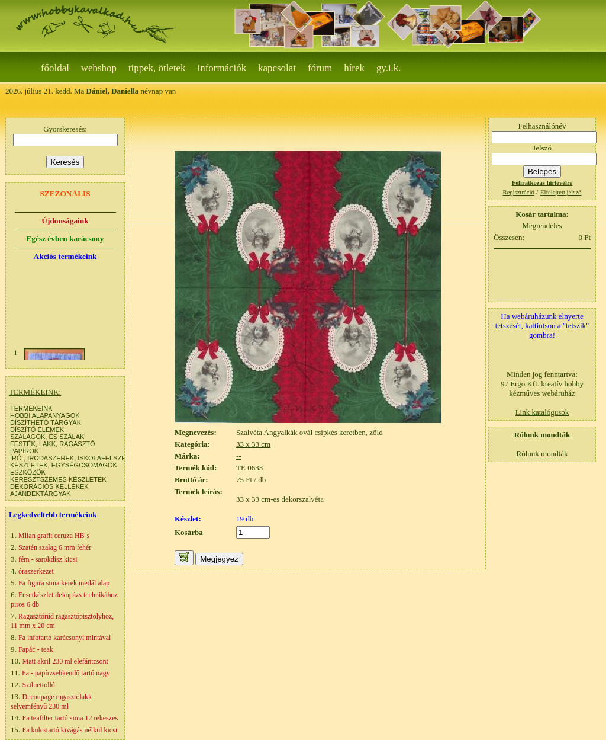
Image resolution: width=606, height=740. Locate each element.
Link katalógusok (542, 412)
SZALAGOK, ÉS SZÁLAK (47, 436)
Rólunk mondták (542, 453)
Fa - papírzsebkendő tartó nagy (66, 673)
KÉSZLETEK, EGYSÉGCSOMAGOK (63, 465)
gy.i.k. (388, 67)
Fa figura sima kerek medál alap (63, 583)
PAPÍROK (24, 450)
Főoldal (55, 67)
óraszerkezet (36, 571)
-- (238, 455)
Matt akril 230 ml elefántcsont (65, 661)
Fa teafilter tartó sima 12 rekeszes (70, 718)
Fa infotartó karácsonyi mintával (64, 637)
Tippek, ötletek (157, 67)
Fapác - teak (35, 649)
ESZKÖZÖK (28, 472)
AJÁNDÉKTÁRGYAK (40, 493)
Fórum (320, 67)
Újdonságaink (64, 220)
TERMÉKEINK (31, 408)
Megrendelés (542, 225)
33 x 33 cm (253, 444)
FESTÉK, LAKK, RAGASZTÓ (52, 443)
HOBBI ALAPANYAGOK (45, 415)
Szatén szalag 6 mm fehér (54, 547)
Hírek (354, 67)
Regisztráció (518, 192)
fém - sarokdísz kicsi (48, 559)
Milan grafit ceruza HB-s (53, 535)
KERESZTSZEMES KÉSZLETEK (58, 479)
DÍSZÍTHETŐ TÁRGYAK (45, 422)
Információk (222, 67)
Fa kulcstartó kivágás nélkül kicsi (70, 730)
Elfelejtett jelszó (561, 192)
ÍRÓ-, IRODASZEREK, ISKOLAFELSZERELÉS (78, 458)
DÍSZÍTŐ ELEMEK (37, 429)
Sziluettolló (38, 685)
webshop (99, 67)
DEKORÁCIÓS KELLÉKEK (49, 486)
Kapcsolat (277, 67)
